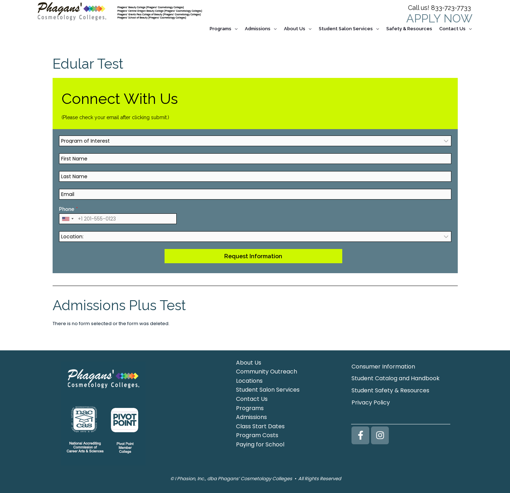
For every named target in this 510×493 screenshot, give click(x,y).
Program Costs (257, 434)
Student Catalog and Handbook (395, 377)
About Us (248, 361)
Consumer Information (383, 365)
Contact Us (252, 397)
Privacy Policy (370, 401)
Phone (66, 208)
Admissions (251, 416)
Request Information (253, 254)
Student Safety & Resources (390, 389)
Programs (250, 406)
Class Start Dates (260, 424)
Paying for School (260, 443)
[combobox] (67, 217)
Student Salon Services (268, 388)
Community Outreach (266, 370)
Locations (249, 379)
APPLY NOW (439, 18)
